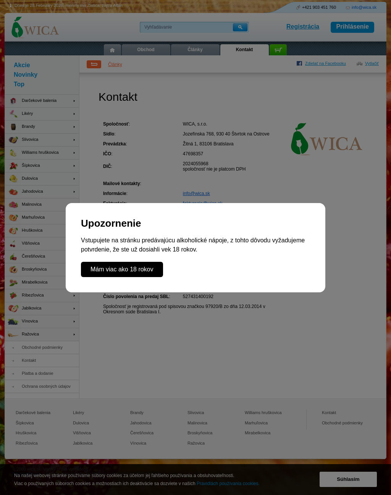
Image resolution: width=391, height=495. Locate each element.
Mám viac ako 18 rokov (121, 269)
